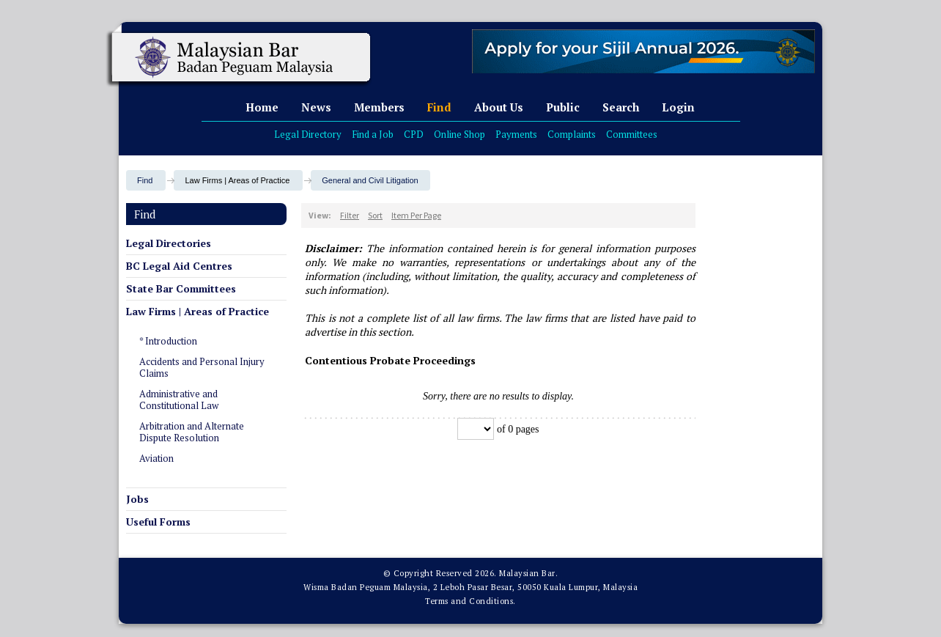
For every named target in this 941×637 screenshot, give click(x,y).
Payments (516, 134)
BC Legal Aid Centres (179, 266)
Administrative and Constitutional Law (178, 399)
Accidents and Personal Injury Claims (202, 367)
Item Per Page (416, 215)
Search (620, 107)
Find (439, 107)
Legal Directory (308, 134)
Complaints (571, 134)
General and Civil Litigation (370, 180)
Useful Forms (158, 522)
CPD (414, 134)
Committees (631, 134)
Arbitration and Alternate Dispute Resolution (191, 431)
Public (563, 107)
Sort (375, 215)
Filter (349, 215)
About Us (498, 107)
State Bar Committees (181, 288)
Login (678, 107)
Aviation (156, 458)
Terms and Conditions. (470, 601)
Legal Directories (168, 243)
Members (379, 107)
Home (262, 107)
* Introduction (168, 340)
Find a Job (373, 134)
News (316, 107)
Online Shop (459, 134)
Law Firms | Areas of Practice (197, 311)
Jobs (137, 499)
